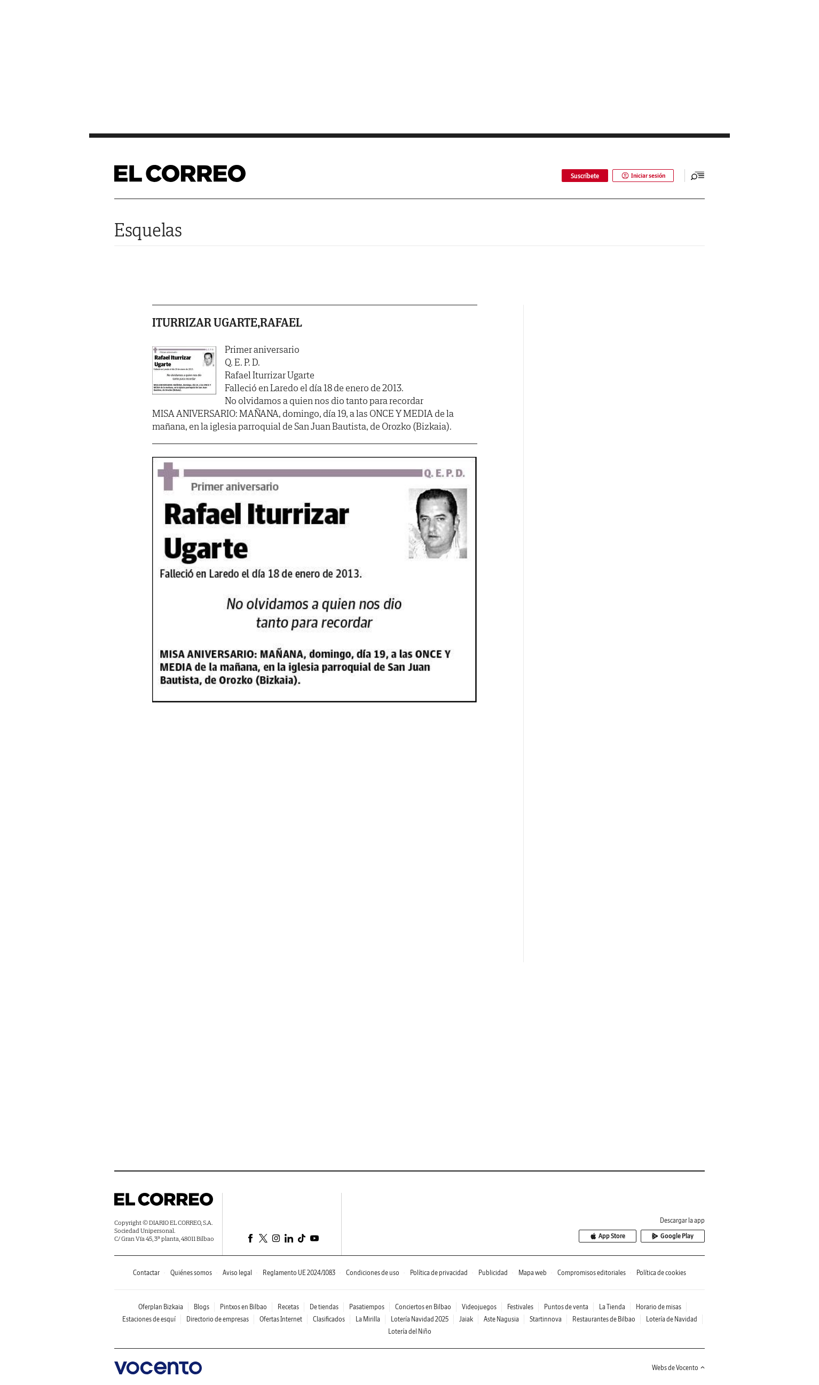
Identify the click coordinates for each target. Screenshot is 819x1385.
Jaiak (466, 1319)
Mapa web (532, 1273)
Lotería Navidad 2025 (419, 1319)
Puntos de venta (566, 1307)
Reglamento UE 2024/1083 (299, 1273)
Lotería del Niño (409, 1331)
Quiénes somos (191, 1273)
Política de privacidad (439, 1273)
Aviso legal (237, 1273)
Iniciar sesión (642, 176)
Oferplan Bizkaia (160, 1307)
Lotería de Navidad (671, 1319)
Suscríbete (583, 176)
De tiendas (324, 1307)
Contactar (146, 1273)
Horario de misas (658, 1307)
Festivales (520, 1307)
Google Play (675, 1236)
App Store (614, 1236)
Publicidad (493, 1273)
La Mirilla (368, 1319)
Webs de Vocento (678, 1368)
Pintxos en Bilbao (243, 1307)
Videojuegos (479, 1307)
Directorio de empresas (217, 1319)
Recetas (288, 1307)
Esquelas (148, 229)
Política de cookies (661, 1273)
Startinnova (546, 1319)
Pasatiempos (366, 1307)
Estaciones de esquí (149, 1319)
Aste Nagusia (501, 1319)
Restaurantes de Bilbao (603, 1319)
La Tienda (612, 1307)
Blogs (201, 1307)
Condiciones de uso (372, 1273)
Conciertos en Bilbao (423, 1307)
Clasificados (329, 1319)
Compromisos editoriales (591, 1273)
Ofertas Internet (280, 1319)
